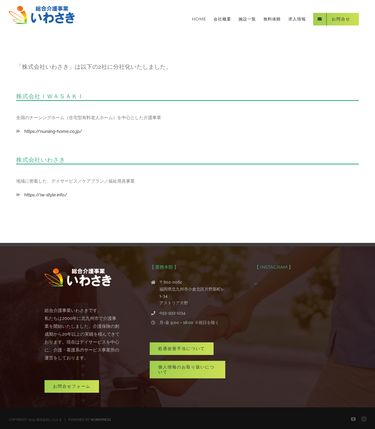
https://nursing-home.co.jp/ (51, 131)
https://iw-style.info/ (43, 195)
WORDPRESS (101, 420)
